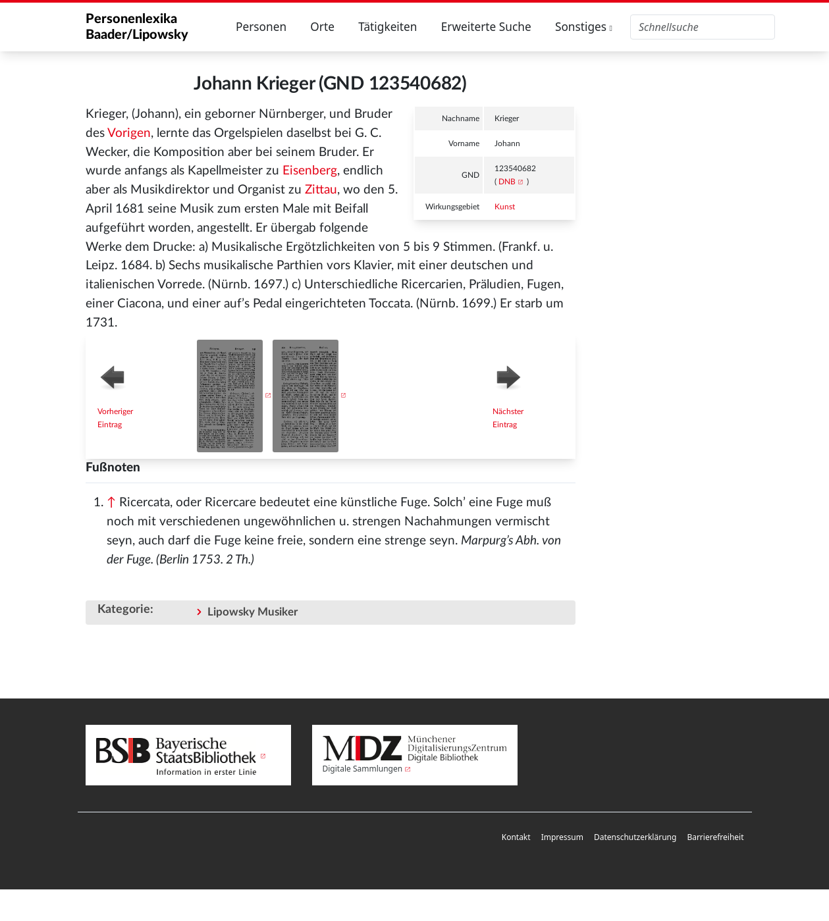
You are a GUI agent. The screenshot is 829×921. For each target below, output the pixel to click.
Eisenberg (309, 171)
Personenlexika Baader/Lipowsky (137, 27)
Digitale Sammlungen (363, 768)
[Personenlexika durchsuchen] (702, 26)
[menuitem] (516, 838)
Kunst (505, 207)
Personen (261, 26)
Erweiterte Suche (486, 26)
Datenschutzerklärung (635, 837)
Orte (322, 26)
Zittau (321, 190)
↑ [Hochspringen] (111, 502)
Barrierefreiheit (715, 837)
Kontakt (516, 837)
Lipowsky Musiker (252, 612)
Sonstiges (583, 26)
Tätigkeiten (387, 26)
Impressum (562, 837)
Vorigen (129, 133)
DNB (507, 182)
